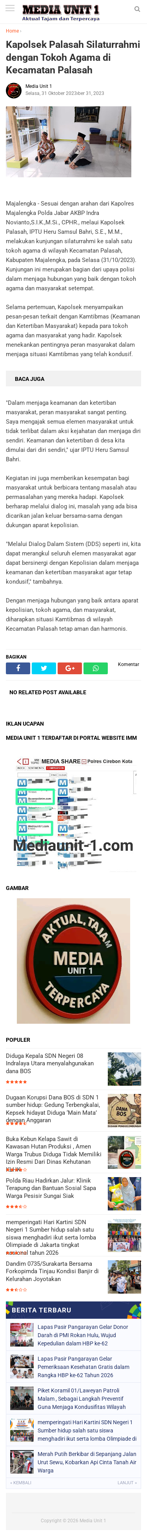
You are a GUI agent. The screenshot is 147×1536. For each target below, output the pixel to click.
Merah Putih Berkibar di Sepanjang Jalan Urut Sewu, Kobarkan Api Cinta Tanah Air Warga (87, 1462)
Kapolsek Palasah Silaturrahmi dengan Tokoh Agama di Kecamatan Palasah (73, 57)
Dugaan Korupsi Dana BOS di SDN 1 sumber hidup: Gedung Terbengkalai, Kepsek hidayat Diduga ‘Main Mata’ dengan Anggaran (53, 1109)
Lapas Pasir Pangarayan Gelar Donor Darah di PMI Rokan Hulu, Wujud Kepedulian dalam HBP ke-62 (83, 1335)
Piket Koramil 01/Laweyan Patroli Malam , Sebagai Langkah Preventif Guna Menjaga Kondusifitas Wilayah (82, 1398)
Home (12, 31)
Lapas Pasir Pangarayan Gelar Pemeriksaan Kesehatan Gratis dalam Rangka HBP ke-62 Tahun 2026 (83, 1367)
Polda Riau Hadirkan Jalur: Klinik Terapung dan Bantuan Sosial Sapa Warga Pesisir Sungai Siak (51, 1188)
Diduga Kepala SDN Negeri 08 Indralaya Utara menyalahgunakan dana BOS (50, 1063)
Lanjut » (127, 1482)
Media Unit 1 (93, 1520)
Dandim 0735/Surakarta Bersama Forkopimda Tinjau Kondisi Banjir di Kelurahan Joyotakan (52, 1271)
